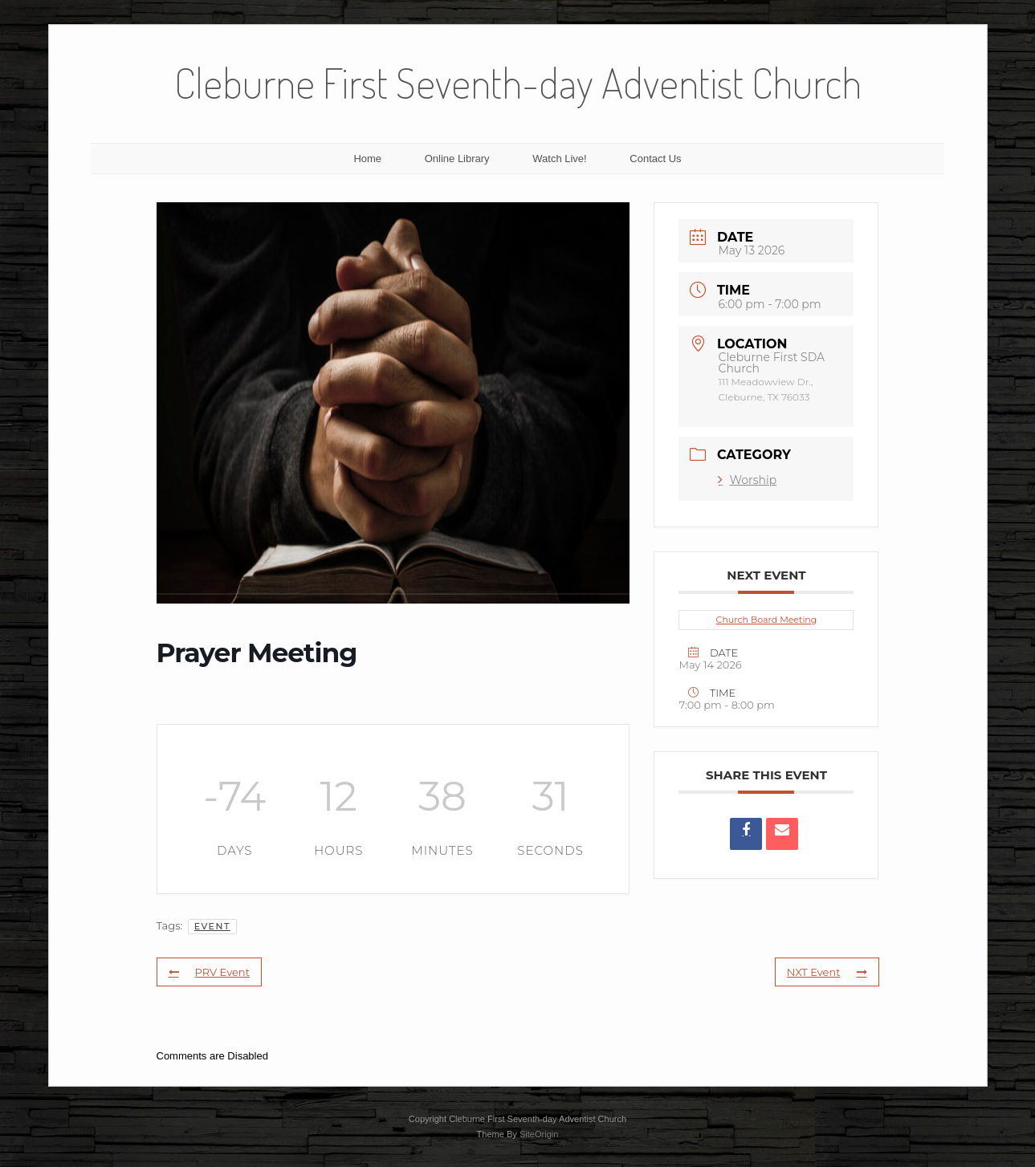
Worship (747, 480)
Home (367, 158)
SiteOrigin (539, 1134)
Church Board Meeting (766, 619)
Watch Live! (559, 158)
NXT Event (827, 972)
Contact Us (655, 158)
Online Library (457, 158)
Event (212, 926)
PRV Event (209, 972)
